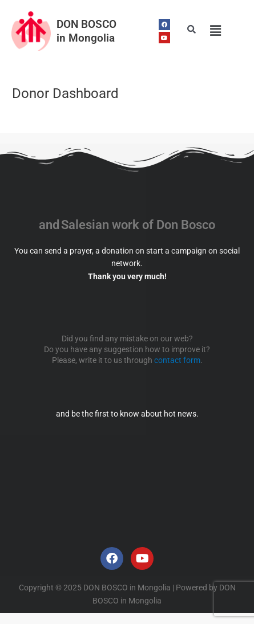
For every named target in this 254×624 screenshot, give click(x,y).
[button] (215, 31)
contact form (177, 360)
